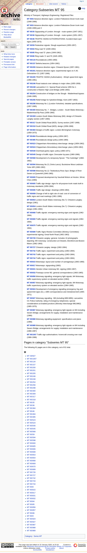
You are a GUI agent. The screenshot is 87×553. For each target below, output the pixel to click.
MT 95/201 (31, 71)
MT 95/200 (31, 67)
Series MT (38, 536)
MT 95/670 (31, 225)
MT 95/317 (31, 123)
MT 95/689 (31, 232)
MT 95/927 (31, 298)
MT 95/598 (31, 171)
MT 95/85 (31, 53)
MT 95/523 (31, 144)
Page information (10, 67)
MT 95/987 (31, 310)
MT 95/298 (31, 104)
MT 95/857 (31, 283)
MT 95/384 (31, 130)
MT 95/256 (31, 100)
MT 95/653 (31, 200)
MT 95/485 (31, 140)
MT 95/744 (31, 258)
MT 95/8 (30, 19)
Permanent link (9, 64)
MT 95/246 (31, 84)
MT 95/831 (31, 269)
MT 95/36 (31, 35)
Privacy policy (50, 548)
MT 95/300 (31, 110)
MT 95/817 (31, 266)
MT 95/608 (31, 194)
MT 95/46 (31, 39)
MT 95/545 (31, 154)
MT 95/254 (31, 94)
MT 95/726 (31, 238)
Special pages (9, 59)
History (64, 4)
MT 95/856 (31, 276)
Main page (7, 27)
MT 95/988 (31, 319)
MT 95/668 (31, 213)
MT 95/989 (31, 325)
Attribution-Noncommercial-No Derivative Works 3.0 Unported (49, 546)
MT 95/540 (31, 151)
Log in (82, 1)
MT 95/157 (31, 63)
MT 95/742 (31, 251)
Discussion (40, 4)
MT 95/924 (31, 289)
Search (3, 41)
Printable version (10, 62)
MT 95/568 (31, 158)
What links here (9, 54)
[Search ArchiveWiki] (10, 44)
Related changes (10, 56)
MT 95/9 (30, 25)
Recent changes (9, 29)
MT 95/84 (31, 49)
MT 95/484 (31, 136)
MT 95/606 (31, 190)
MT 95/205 (31, 77)
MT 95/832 (31, 273)
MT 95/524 (31, 147)
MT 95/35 (31, 32)
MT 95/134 (31, 60)
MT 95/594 (31, 165)
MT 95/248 (31, 87)
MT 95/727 (31, 247)
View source (53, 4)
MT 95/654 (31, 206)
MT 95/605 (31, 184)
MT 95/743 (31, 255)
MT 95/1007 (32, 335)
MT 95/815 (31, 262)
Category (28, 536)
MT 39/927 (31, 356)
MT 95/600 (31, 177)
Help (81, 8)
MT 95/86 (31, 56)
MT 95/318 (31, 126)
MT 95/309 (31, 116)
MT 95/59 (31, 45)
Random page (9, 32)
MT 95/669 (31, 219)
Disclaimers (50, 550)
